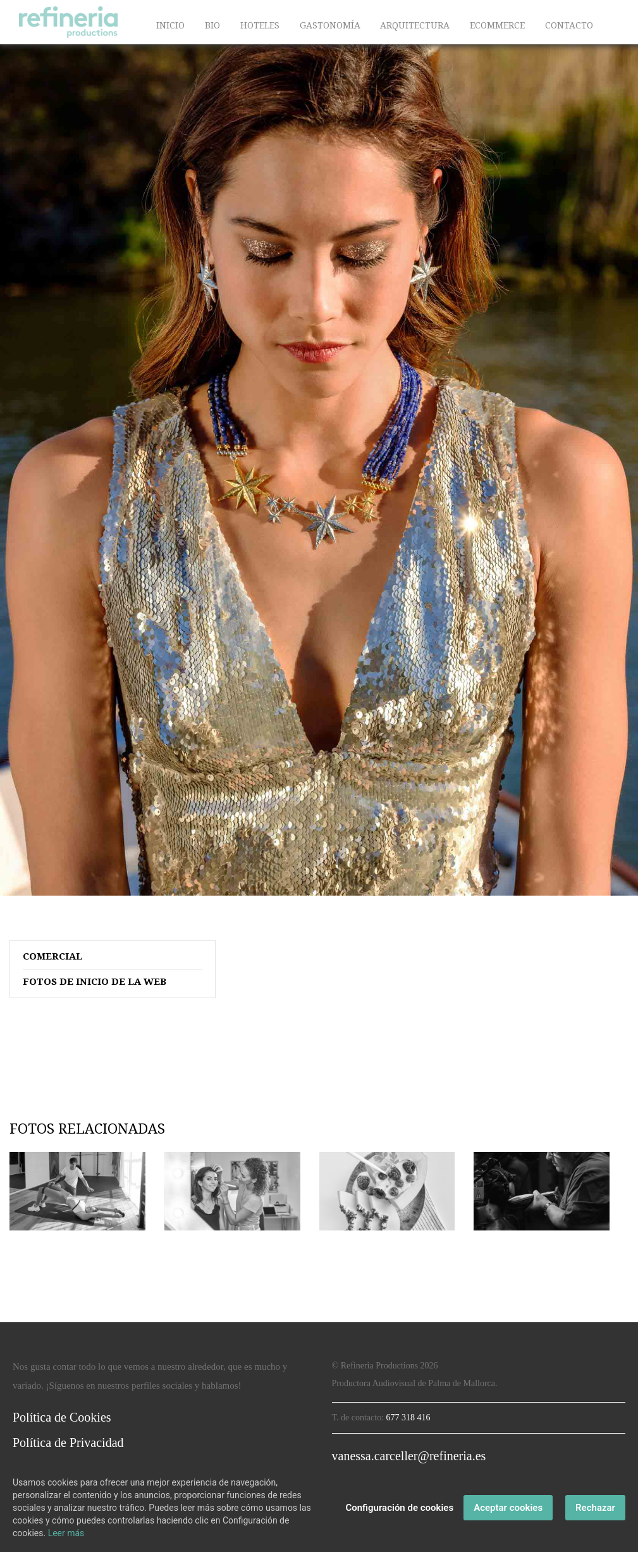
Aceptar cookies (508, 1507)
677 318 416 (408, 1417)
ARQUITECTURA (415, 25)
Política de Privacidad (68, 1442)
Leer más (66, 1533)
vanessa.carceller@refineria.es (409, 1456)
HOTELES (259, 25)
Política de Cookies (62, 1417)
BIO (212, 25)
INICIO (170, 25)
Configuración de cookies (399, 1507)
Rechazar (595, 1507)
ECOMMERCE (497, 25)
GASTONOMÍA (330, 25)
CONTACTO (569, 25)
